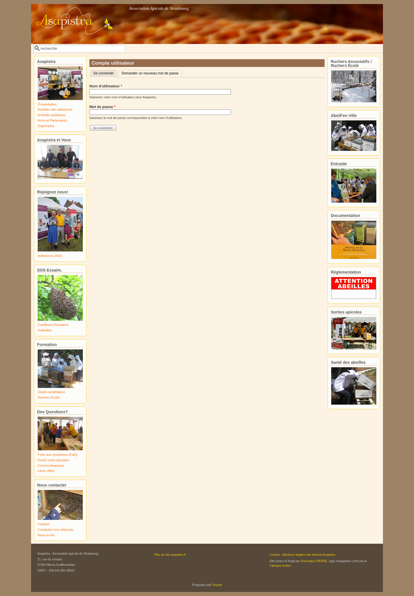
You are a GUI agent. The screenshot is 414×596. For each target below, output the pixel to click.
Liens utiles (46, 470)
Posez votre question (53, 460)
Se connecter (105, 72)
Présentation (47, 104)
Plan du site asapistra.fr (170, 554)
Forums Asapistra (51, 465)
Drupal (217, 585)
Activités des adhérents (55, 109)
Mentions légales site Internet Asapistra (309, 554)
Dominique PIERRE (314, 561)
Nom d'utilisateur (105, 86)
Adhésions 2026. (50, 255)
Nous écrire (46, 535)
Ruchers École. (49, 397)
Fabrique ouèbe (280, 565)
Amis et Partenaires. (53, 120)
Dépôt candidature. (52, 392)
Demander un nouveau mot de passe (150, 73)
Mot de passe (102, 107)
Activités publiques (52, 115)
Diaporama (46, 126)
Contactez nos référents (55, 529)
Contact (43, 524)
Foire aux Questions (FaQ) (57, 454)
